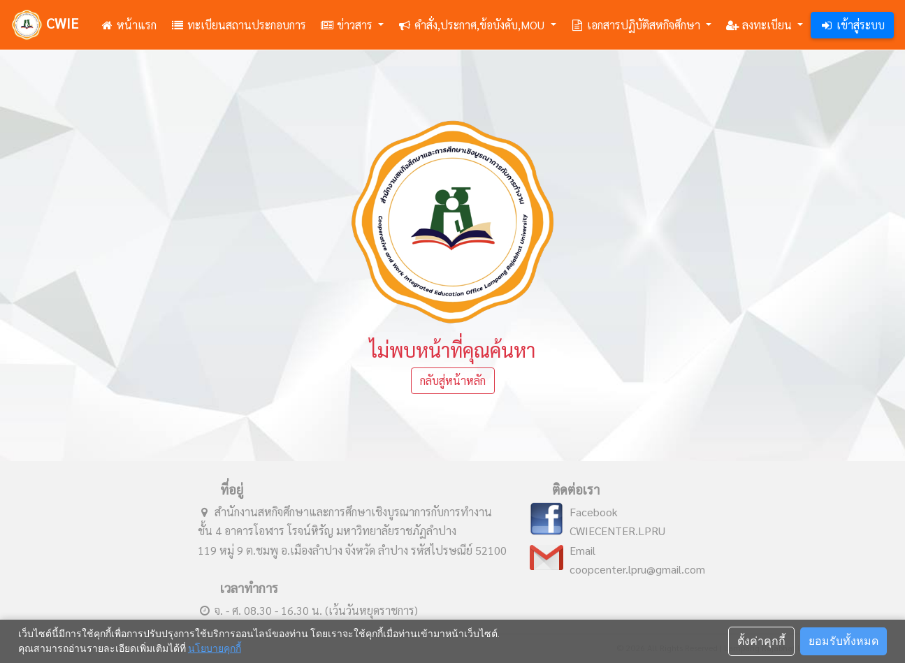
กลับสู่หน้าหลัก (453, 380)
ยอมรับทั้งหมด (843, 641)
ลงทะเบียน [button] (760, 24)
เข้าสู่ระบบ (852, 24)
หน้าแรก (128, 24)
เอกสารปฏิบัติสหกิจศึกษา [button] (636, 24)
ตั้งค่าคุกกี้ (761, 641)
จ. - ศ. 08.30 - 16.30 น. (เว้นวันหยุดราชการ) (308, 610)
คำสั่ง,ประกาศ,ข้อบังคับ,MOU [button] (472, 24)
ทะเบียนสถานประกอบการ (238, 24)
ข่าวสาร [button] (347, 24)
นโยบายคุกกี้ (214, 648)
